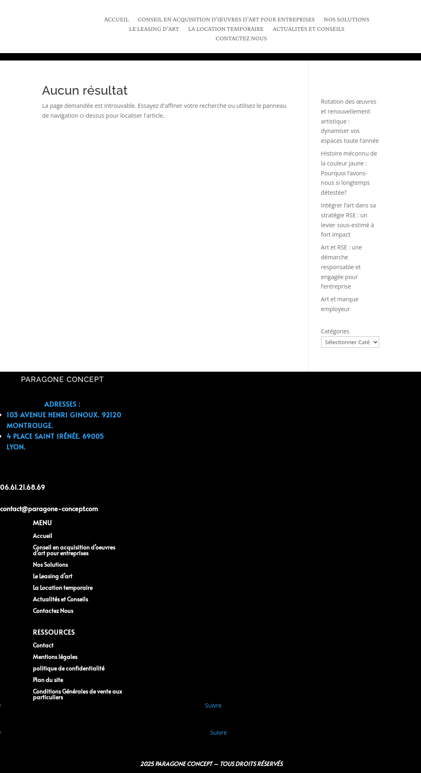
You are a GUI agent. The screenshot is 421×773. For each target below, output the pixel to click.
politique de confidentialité (68, 668)
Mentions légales (55, 657)
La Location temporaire (63, 587)
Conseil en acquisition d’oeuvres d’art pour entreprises (74, 550)
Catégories (335, 331)
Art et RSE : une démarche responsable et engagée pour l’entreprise (341, 266)
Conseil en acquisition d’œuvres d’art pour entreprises (226, 19)
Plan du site (48, 680)
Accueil (116, 19)
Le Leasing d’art (52, 576)
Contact (43, 645)
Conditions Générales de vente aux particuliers (77, 694)
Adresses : (62, 403)
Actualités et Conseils (309, 29)
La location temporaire (226, 29)
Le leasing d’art (154, 29)
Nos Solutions (347, 19)
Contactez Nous (241, 38)
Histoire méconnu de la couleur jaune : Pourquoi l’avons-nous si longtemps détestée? (349, 172)
